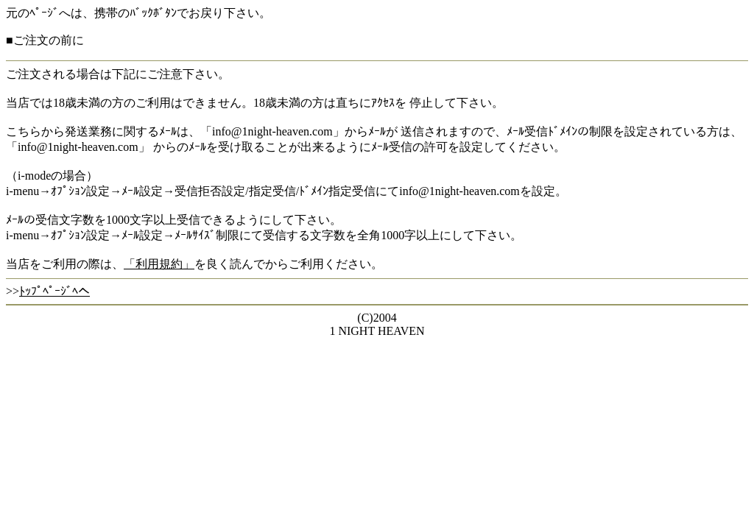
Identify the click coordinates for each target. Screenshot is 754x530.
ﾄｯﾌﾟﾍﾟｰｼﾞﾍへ (54, 291)
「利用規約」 (159, 264)
